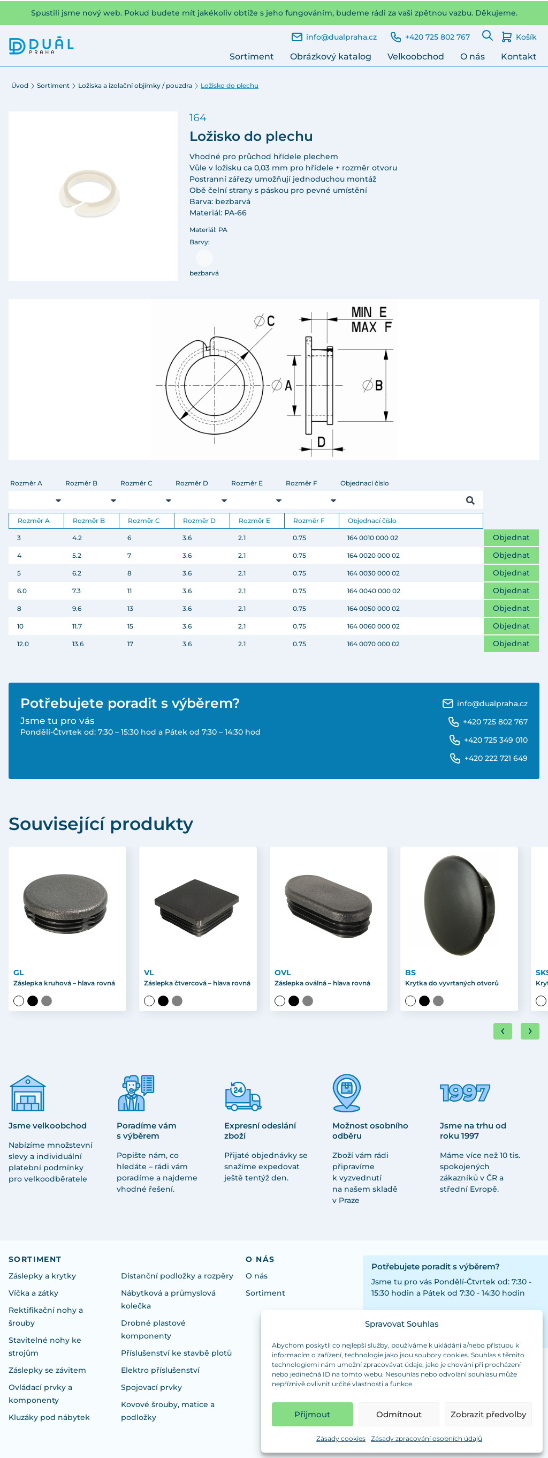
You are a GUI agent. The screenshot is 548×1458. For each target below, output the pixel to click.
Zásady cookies (341, 1438)
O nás (472, 56)
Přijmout (312, 1414)
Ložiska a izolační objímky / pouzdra (135, 85)
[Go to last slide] (502, 1031)
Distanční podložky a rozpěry (177, 1276)
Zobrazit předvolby (488, 1414)
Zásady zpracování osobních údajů (426, 1438)
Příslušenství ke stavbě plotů (176, 1353)
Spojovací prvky (151, 1387)
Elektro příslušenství (160, 1370)
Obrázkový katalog (330, 56)
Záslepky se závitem (47, 1370)
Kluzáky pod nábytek (49, 1417)
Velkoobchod (415, 56)
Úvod (19, 85)
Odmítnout (399, 1414)
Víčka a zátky (33, 1293)
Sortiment (252, 56)
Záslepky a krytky (42, 1276)
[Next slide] (530, 1031)
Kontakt (519, 56)
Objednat (511, 537)
